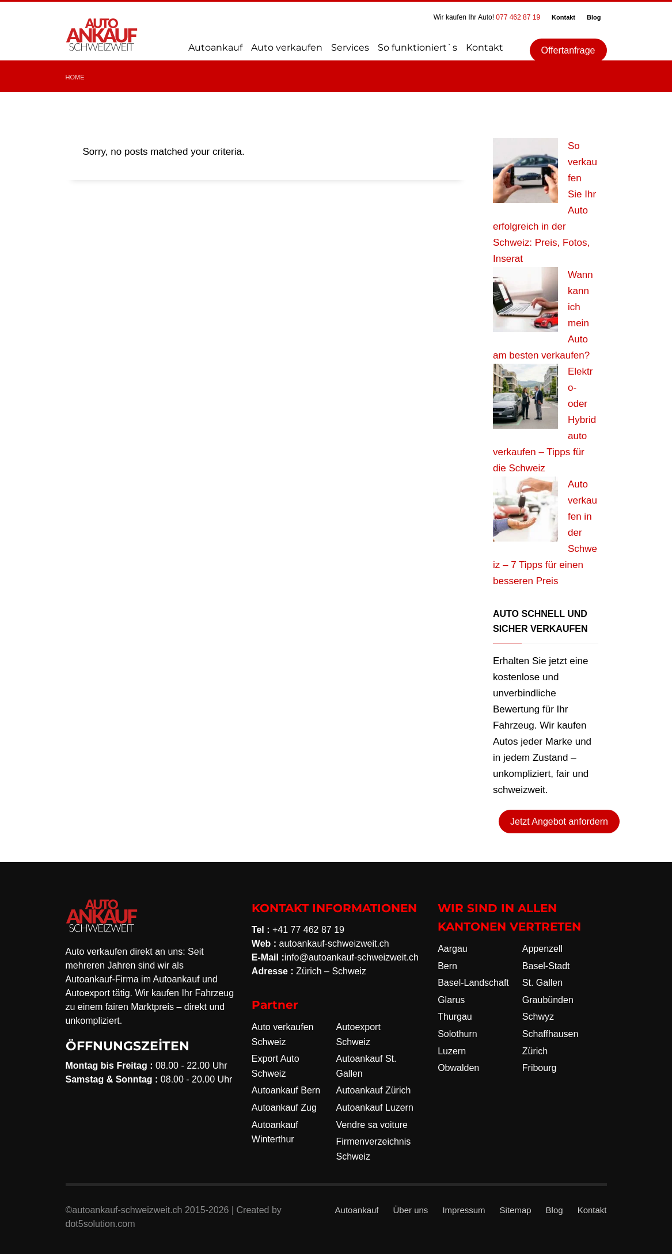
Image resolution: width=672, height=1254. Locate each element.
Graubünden (548, 1000)
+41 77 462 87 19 (308, 930)
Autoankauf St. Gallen (366, 1066)
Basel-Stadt (546, 966)
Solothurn (457, 1034)
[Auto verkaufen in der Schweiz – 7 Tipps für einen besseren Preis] (525, 509)
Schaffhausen (550, 1034)
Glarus (451, 1000)
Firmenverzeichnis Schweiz (373, 1149)
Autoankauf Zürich (373, 1090)
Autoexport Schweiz (358, 1034)
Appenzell (542, 949)
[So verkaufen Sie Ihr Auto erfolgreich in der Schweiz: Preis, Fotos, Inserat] (525, 170)
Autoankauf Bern (286, 1090)
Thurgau (455, 1017)
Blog (594, 17)
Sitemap (515, 1210)
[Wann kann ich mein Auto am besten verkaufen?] (525, 299)
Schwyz (538, 1017)
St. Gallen (542, 983)
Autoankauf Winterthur (275, 1132)
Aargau (453, 949)
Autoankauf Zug (284, 1107)
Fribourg (539, 1068)
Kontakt (563, 17)
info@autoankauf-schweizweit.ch (351, 957)
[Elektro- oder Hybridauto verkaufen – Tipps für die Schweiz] (525, 396)
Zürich (535, 1051)
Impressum (463, 1210)
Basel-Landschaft (473, 983)
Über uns (410, 1210)
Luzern (452, 1051)
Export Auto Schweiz (275, 1066)
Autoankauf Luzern (374, 1107)
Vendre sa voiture (372, 1125)
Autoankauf (357, 1210)
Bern (447, 966)
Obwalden (458, 1068)
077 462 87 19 (518, 17)
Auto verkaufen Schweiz (283, 1034)
